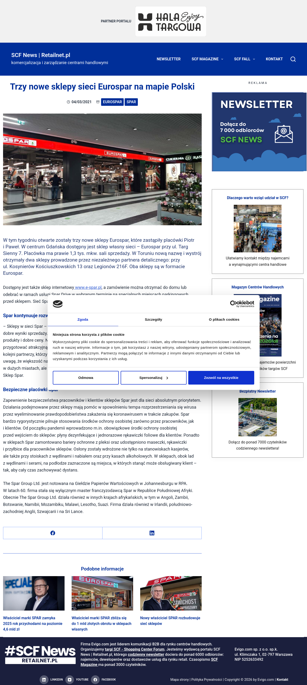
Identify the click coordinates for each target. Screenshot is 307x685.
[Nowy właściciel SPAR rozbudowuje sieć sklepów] (171, 590)
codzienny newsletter (146, 652)
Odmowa (85, 378)
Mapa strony (178, 677)
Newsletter (168, 56)
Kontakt (274, 56)
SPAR (131, 99)
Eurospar (112, 99)
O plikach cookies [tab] (224, 319)
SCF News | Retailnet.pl (40, 52)
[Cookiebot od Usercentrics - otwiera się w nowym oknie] (233, 303)
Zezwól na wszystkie (221, 378)
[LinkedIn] (152, 530)
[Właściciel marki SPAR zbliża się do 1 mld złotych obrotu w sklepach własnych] (102, 590)
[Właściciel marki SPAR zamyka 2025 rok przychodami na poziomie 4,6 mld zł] (34, 590)
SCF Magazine (208, 56)
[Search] (293, 56)
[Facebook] (52, 530)
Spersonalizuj (153, 378)
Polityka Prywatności (207, 677)
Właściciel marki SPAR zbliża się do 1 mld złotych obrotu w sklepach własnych (101, 621)
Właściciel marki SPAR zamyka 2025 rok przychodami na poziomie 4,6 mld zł (32, 621)
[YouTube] (77, 677)
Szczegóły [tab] (153, 319)
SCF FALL (245, 56)
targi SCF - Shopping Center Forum (134, 646)
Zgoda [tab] (83, 319)
